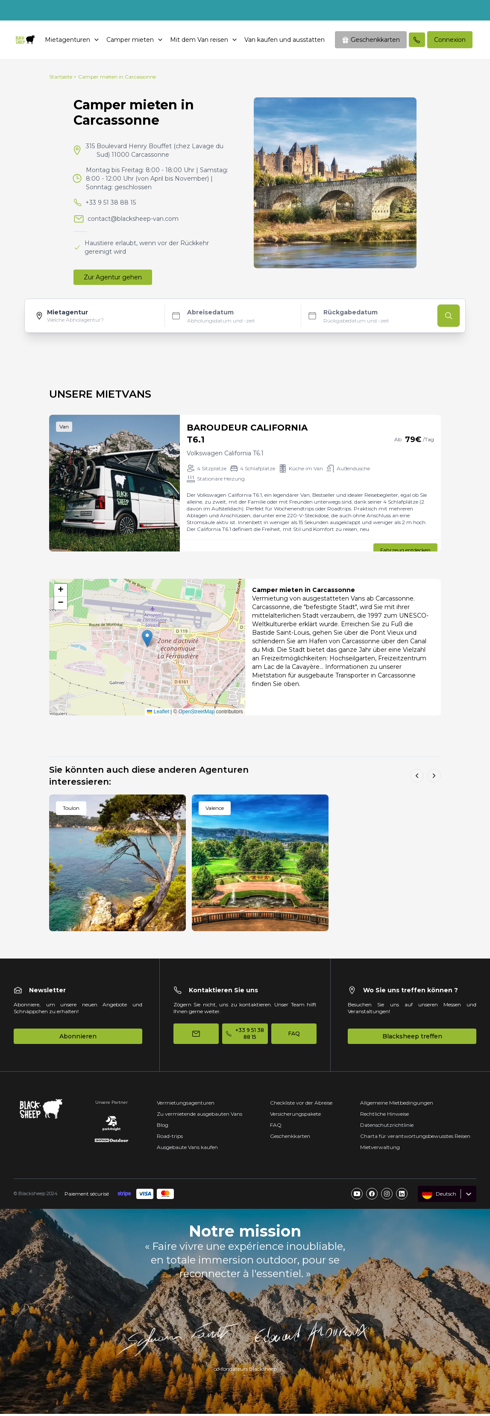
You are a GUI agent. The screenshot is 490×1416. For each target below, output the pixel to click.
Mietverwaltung (380, 1149)
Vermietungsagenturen (185, 1105)
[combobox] (423, 1196)
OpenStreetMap (197, 714)
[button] (147, 640)
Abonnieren (78, 1038)
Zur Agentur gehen (113, 279)
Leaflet (158, 714)
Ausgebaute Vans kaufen (187, 1149)
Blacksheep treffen (412, 1038)
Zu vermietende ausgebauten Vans (199, 1116)
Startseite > (62, 79)
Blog (162, 1127)
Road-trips (170, 1138)
